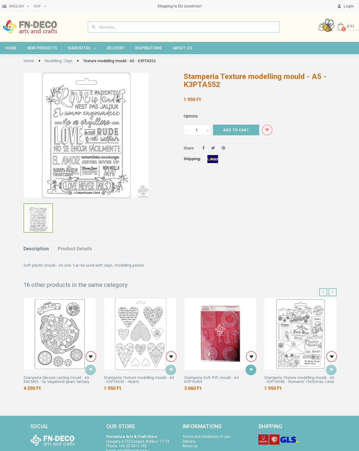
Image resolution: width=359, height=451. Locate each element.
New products (42, 48)
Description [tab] (36, 248)
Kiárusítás (82, 48)
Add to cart (236, 129)
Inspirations (148, 48)
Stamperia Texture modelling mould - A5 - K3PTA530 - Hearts (139, 379)
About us (182, 48)
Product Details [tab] (75, 248)
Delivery (115, 48)
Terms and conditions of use (206, 436)
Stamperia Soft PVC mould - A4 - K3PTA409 (212, 379)
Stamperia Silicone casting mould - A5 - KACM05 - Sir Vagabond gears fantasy (57, 379)
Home (11, 48)
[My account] (345, 6)
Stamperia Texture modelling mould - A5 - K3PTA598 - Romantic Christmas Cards (299, 379)
